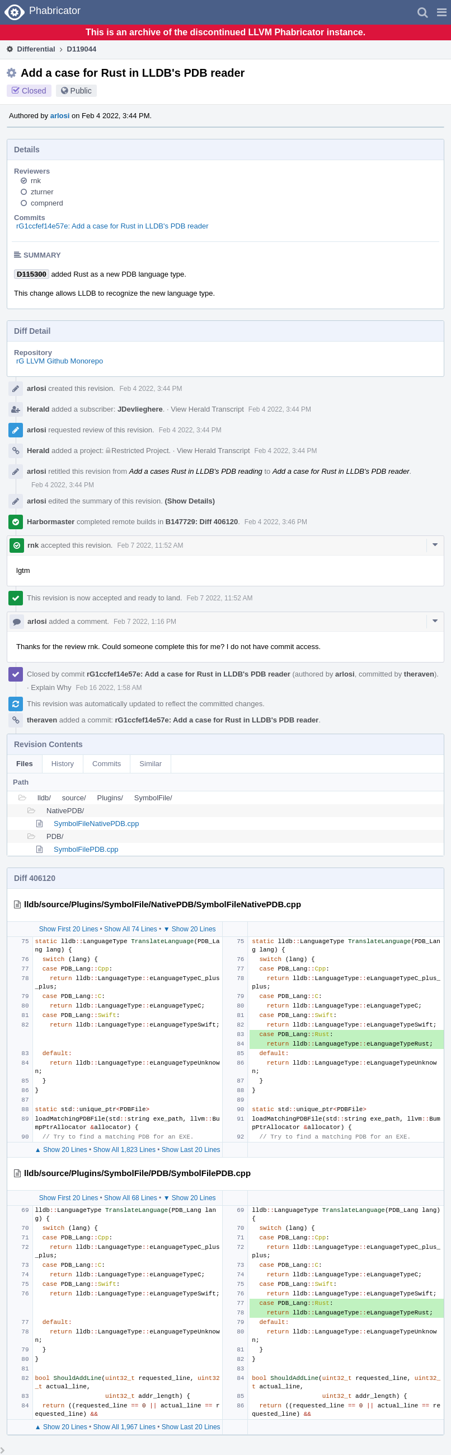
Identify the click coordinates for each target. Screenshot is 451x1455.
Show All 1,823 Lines (124, 1150)
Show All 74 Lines (130, 929)
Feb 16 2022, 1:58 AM (109, 688)
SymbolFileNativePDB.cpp (96, 823)
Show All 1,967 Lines (124, 1427)
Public (81, 90)
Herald (38, 409)
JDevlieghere (140, 409)
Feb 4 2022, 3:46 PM (276, 522)
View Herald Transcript (207, 409)
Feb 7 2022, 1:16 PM (145, 622)
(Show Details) (190, 501)
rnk (36, 180)
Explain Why (51, 687)
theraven (419, 674)
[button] (442, 12)
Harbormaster (50, 521)
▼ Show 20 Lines (189, 929)
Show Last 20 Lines (191, 1150)
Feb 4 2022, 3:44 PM (151, 389)
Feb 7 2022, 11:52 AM (150, 545)
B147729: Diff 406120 (202, 521)
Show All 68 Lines (130, 1198)
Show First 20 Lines (68, 929)
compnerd (47, 203)
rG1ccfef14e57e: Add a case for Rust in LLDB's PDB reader (112, 226)
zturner (42, 192)
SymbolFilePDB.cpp (86, 849)
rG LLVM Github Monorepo (59, 361)
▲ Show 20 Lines (61, 1150)
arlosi (60, 115)
